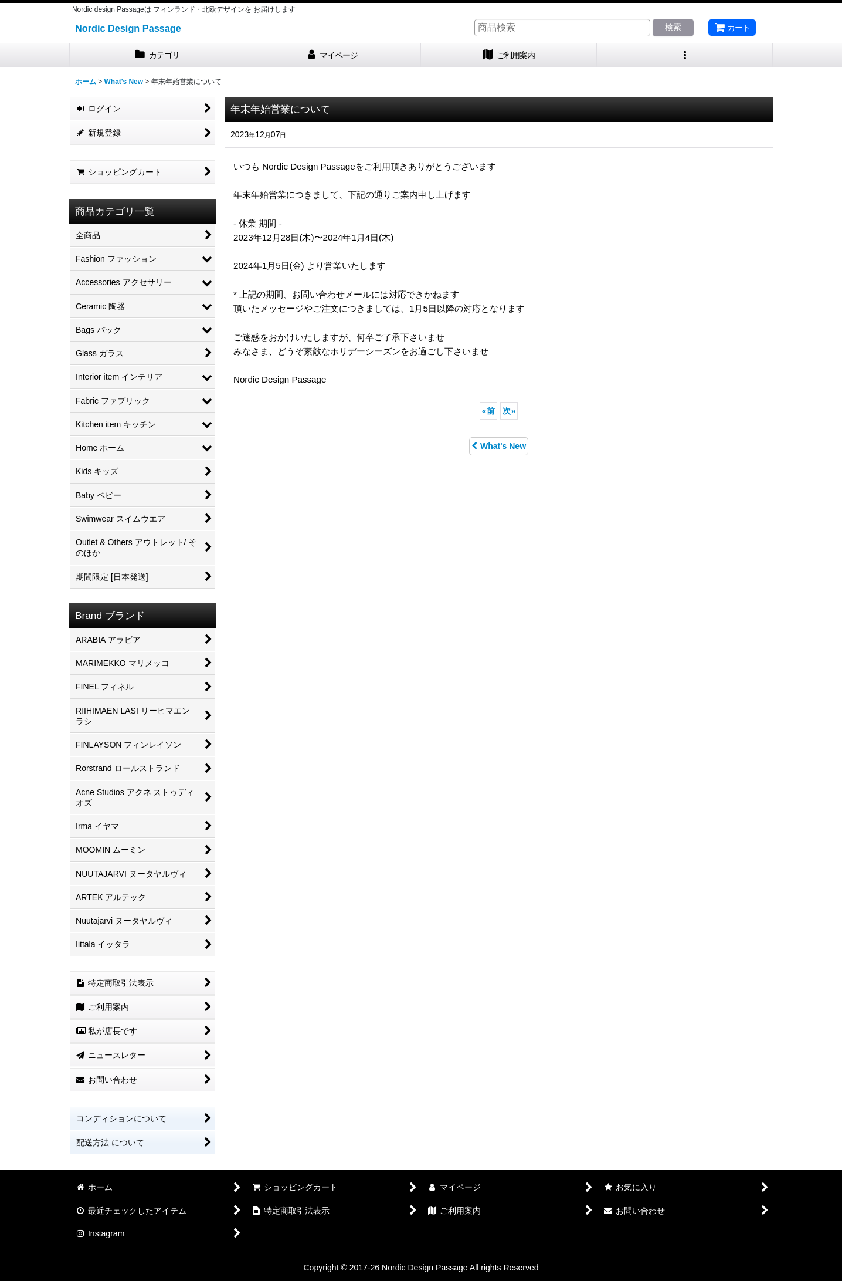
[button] (685, 55)
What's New (498, 446)
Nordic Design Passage (128, 28)
